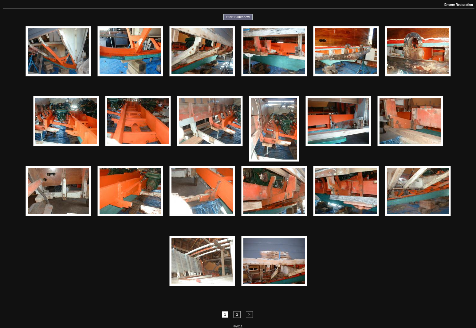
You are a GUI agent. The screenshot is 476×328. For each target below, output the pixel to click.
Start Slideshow (238, 17)
